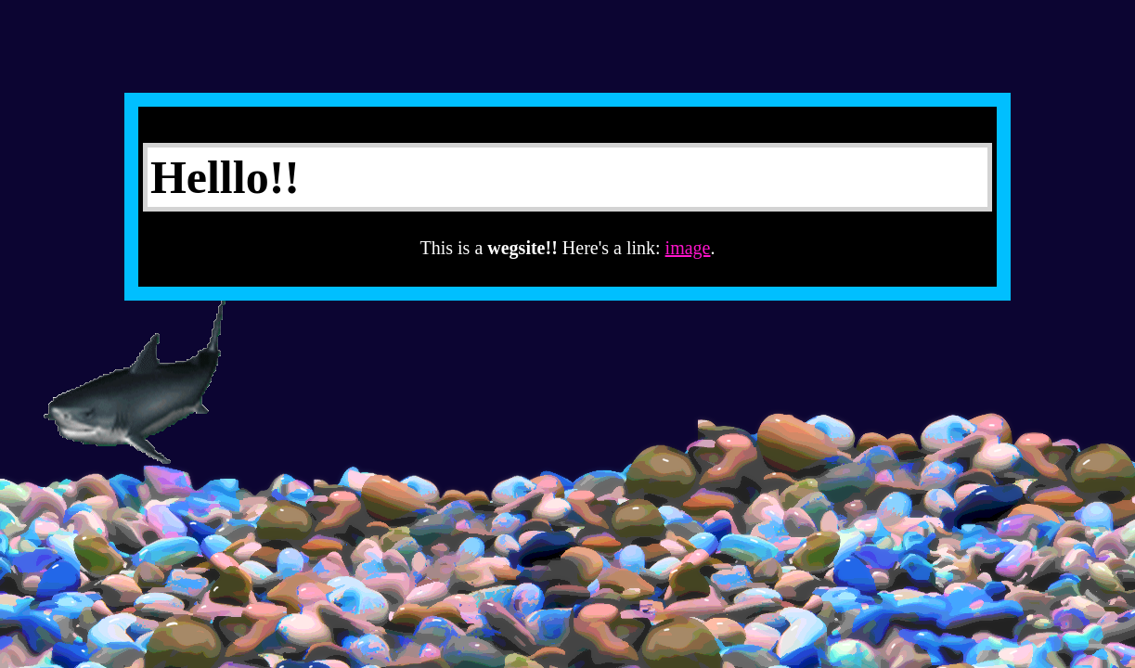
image (688, 248)
